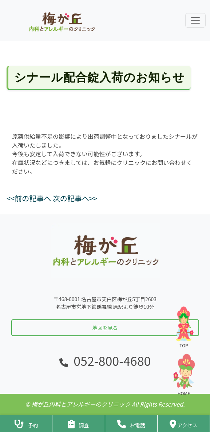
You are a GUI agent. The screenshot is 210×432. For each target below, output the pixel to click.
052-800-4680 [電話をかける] (112, 361)
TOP (184, 326)
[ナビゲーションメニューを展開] (195, 20)
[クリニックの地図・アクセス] (184, 423)
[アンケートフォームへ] (78, 423)
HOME (184, 374)
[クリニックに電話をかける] (131, 423)
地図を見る (105, 327)
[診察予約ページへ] (26, 423)
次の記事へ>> (75, 198)
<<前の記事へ (29, 198)
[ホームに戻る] (61, 21)
